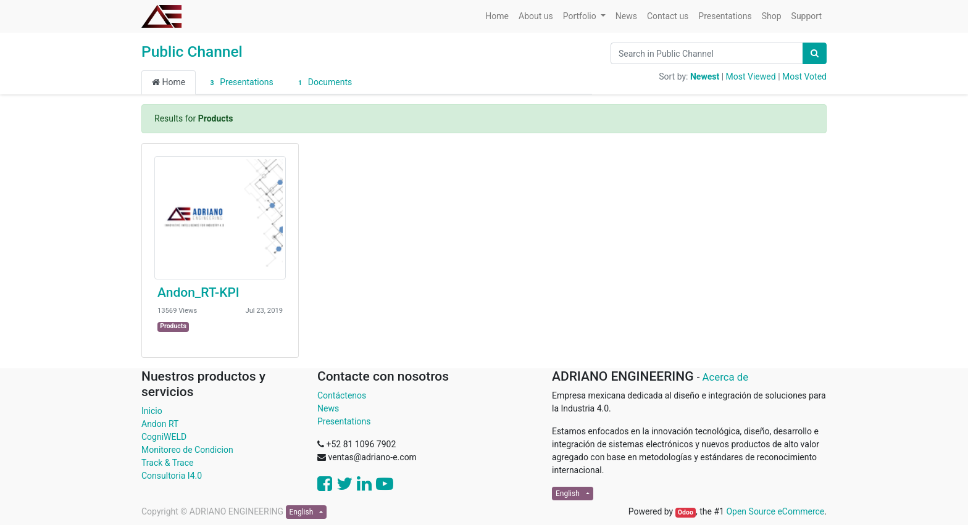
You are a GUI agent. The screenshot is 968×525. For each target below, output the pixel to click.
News (328, 408)
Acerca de (726, 377)
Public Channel (192, 51)
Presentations (239, 82)
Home (168, 82)
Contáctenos (341, 395)
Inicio (151, 411)
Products (173, 326)
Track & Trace (167, 463)
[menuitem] (497, 16)
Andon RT (159, 424)
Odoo (685, 512)
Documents (323, 82)
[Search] (815, 53)
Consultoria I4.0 (171, 476)
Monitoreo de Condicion (187, 450)
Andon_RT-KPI (198, 292)
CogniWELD (163, 437)
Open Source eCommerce (775, 511)
